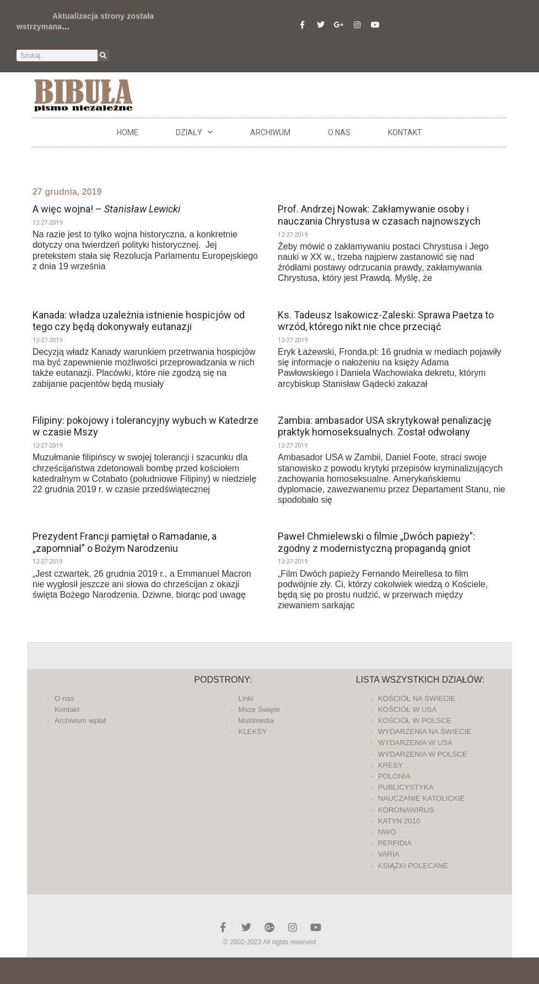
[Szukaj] (103, 55)
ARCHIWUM (270, 132)
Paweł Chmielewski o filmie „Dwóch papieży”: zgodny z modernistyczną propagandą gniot (376, 542)
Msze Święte (259, 709)
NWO (387, 832)
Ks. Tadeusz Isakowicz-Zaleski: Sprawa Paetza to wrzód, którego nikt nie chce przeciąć (386, 321)
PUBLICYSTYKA (406, 787)
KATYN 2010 (399, 821)
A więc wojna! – (106, 209)
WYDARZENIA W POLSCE (422, 754)
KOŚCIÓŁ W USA (407, 709)
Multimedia (255, 720)
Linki (245, 698)
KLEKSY (252, 731)
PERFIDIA (395, 843)
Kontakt (405, 132)
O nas (339, 132)
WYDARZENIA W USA (415, 742)
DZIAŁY (194, 132)
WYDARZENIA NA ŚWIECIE (425, 731)
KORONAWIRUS (406, 810)
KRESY (390, 765)
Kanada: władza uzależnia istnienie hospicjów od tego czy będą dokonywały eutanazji (139, 321)
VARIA (389, 854)
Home (127, 132)
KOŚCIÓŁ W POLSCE (414, 720)
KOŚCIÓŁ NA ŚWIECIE (417, 698)
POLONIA (394, 776)
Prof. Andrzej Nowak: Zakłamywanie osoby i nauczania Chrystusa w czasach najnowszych (379, 215)
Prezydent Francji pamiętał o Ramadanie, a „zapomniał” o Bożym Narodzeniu (125, 542)
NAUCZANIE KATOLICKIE (421, 798)
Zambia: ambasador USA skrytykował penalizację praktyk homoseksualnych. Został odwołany (385, 426)
